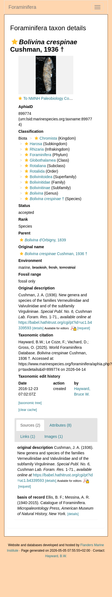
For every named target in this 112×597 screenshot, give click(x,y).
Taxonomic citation (35, 335)
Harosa (32, 144)
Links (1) (27, 436)
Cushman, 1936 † (52, 253)
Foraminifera (22, 7)
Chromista (45, 138)
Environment (30, 260)
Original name (31, 247)
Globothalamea (39, 160)
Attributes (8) (60, 425)
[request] (83, 328)
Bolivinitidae (36, 182)
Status (24, 205)
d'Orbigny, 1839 (42, 240)
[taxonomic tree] (30, 403)
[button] (14, 41)
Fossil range (29, 274)
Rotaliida (33, 171)
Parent (24, 233)
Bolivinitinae (36, 188)
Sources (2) (30, 425)
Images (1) (53, 436)
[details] (38, 328)
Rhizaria (33, 149)
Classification (30, 131)
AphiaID (25, 106)
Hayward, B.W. (56, 556)
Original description (36, 288)
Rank (23, 219)
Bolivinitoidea (37, 177)
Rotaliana (34, 166)
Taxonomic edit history (39, 376)
